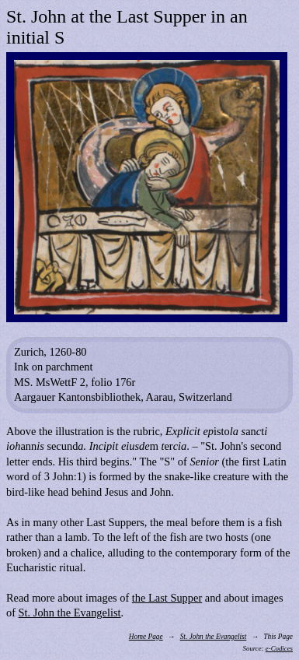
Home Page (146, 637)
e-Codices (279, 648)
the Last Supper (167, 598)
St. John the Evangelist (70, 612)
